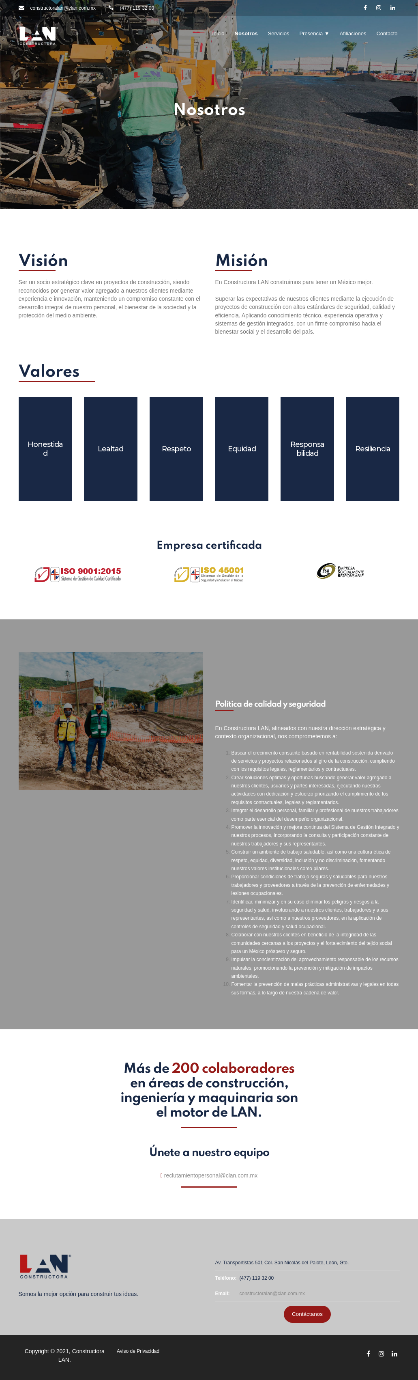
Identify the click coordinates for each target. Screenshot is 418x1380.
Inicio (218, 33)
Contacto (386, 33)
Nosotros (246, 33)
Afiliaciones (353, 33)
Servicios (278, 33)
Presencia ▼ (314, 33)
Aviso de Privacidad (138, 1351)
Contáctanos (307, 1314)
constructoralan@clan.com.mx (272, 1293)
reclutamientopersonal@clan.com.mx (211, 1175)
